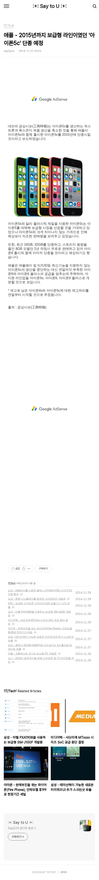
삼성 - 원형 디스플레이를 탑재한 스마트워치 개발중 (37, 598)
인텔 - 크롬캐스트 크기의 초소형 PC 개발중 (32, 653)
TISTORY (51, 872)
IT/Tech (11, 583)
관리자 (64, 872)
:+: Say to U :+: (50, 6)
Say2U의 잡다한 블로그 (22, 828)
